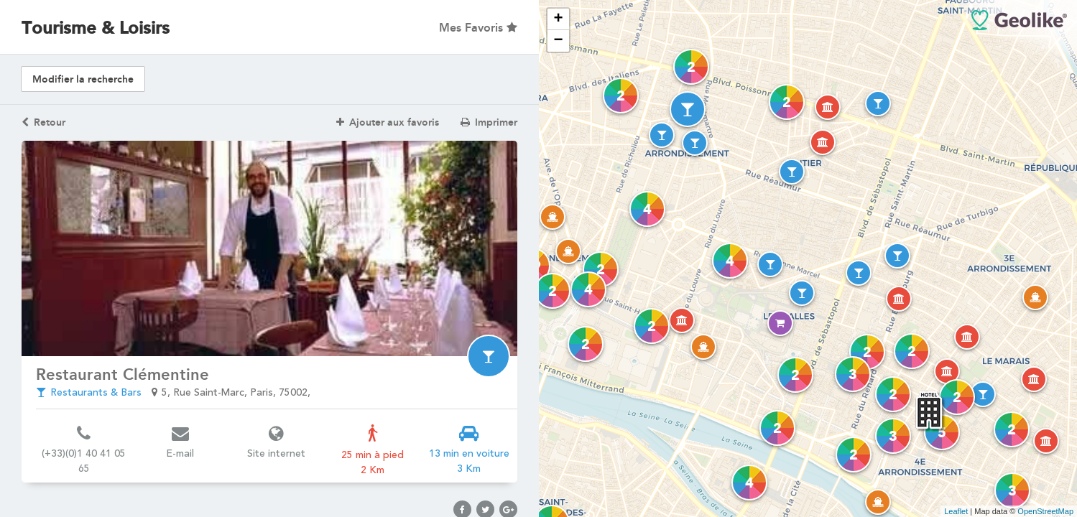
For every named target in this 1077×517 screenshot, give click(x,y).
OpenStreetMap (1045, 511)
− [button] (558, 41)
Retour (43, 122)
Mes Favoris (478, 27)
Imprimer (489, 122)
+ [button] (558, 19)
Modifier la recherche (83, 79)
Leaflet (956, 511)
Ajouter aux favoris (387, 122)
